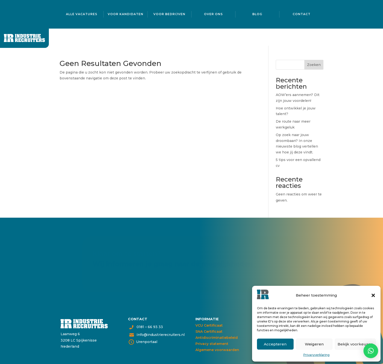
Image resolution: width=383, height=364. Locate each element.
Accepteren (275, 344)
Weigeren (314, 344)
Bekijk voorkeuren (355, 344)
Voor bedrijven (169, 13)
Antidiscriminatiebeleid (216, 337)
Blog (257, 13)
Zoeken (314, 65)
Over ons (213, 13)
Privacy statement (211, 344)
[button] (373, 295)
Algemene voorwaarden (217, 350)
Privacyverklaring (316, 355)
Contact (301, 13)
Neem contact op (110, 274)
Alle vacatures (81, 13)
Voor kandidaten (125, 13)
